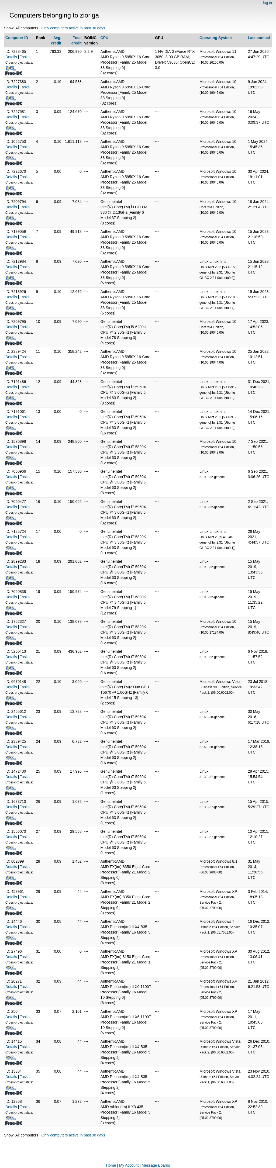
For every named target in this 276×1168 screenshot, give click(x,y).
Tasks (25, 57)
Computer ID (16, 38)
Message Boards (156, 1165)
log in (267, 3)
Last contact (259, 38)
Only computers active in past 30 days (73, 28)
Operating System (215, 38)
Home (111, 1165)
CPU (105, 38)
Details (11, 57)
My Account (129, 1165)
